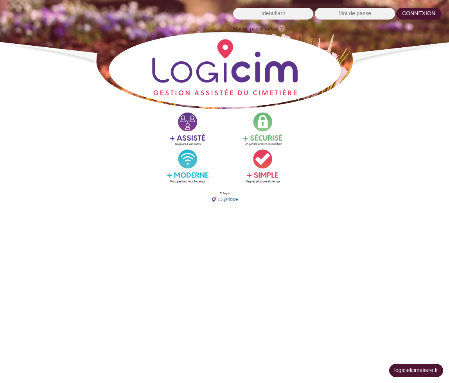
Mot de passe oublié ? (258, 29)
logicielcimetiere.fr (416, 370)
